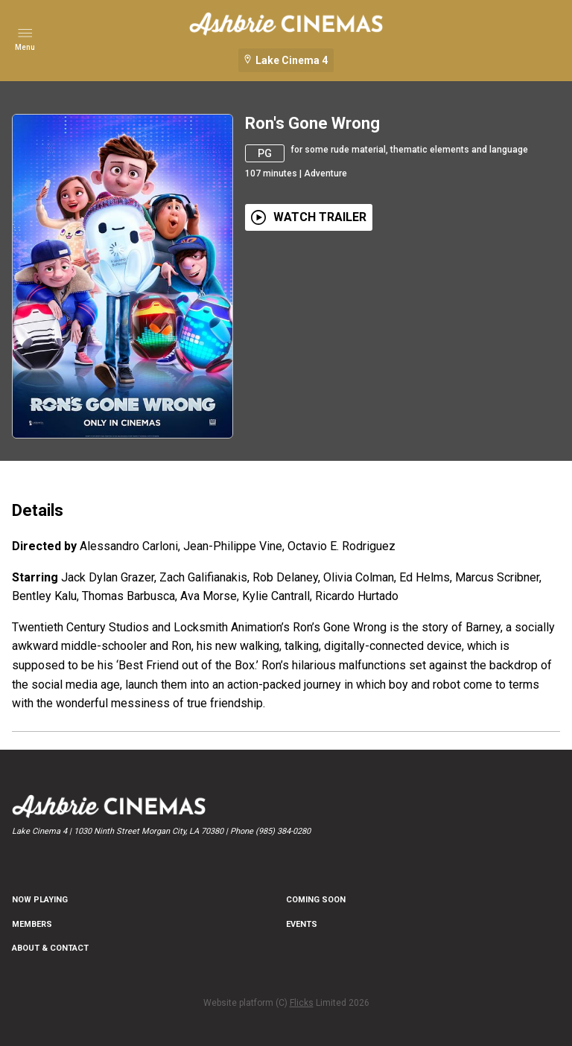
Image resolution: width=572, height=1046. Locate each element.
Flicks (302, 1003)
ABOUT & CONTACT (50, 948)
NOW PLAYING (40, 900)
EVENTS (301, 924)
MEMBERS (32, 924)
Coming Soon (316, 900)
